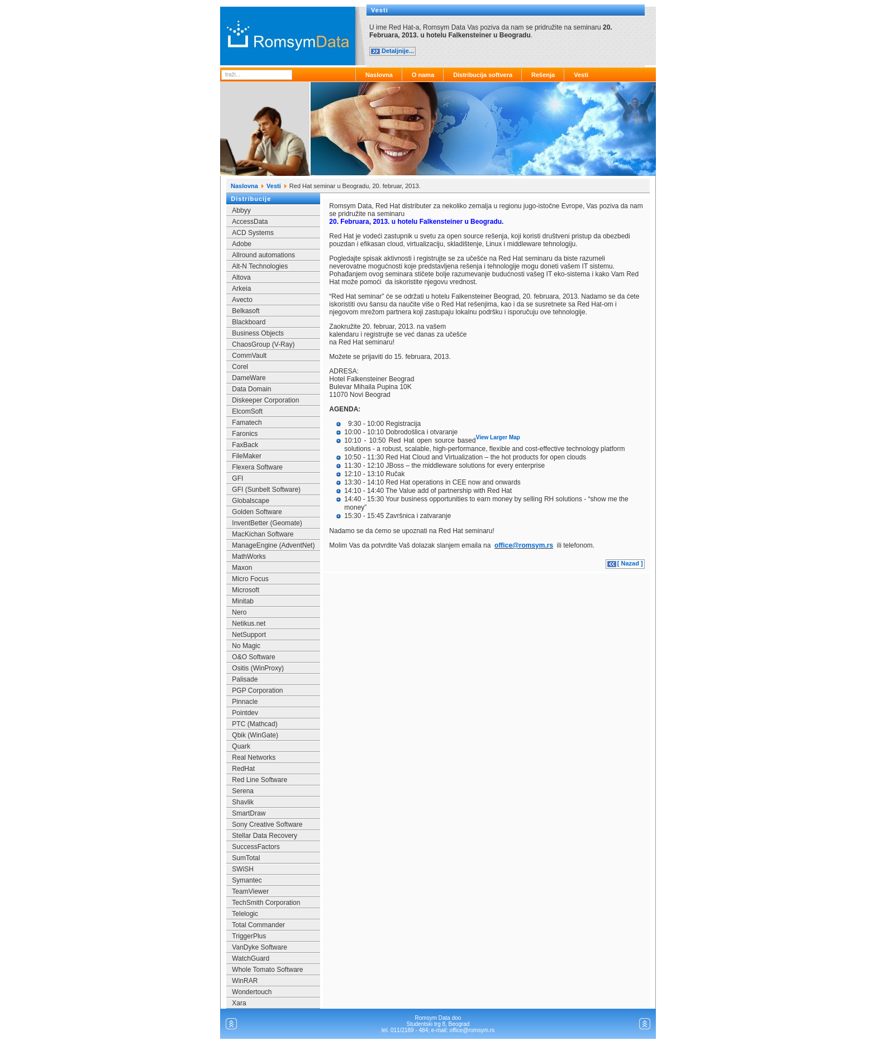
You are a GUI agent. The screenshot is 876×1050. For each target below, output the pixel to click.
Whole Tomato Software (267, 970)
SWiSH (243, 869)
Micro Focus (250, 579)
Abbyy (241, 210)
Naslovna (379, 74)
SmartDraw (248, 813)
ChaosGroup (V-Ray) (263, 344)
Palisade (245, 679)
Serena (243, 791)
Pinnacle (245, 702)
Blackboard (248, 322)
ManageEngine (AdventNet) (273, 545)
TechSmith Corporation (266, 903)
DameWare (248, 378)
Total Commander (258, 925)
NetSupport (249, 635)
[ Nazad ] (630, 563)
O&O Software (253, 657)
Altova (241, 277)
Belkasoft (245, 311)
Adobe (241, 244)
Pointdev (245, 713)
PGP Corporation (257, 690)
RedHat (243, 769)
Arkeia (241, 289)
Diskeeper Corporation (265, 400)
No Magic (246, 646)
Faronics (245, 434)
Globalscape (250, 501)
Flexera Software (257, 467)
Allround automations (263, 255)
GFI (237, 478)
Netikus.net (248, 623)
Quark (241, 746)
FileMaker (246, 456)
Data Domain (251, 389)
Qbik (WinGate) (255, 735)
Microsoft (245, 590)
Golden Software (257, 512)
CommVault (249, 355)
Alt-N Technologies (260, 266)
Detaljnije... (398, 50)
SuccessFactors (255, 847)
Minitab (243, 601)
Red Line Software (259, 780)
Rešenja (543, 74)
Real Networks (253, 757)
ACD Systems (253, 233)
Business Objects (258, 333)
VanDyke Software (259, 947)
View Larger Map (498, 437)
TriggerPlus (249, 936)
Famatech (246, 422)
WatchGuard (250, 958)
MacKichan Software (262, 534)
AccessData (250, 222)
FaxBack (245, 445)
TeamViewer (250, 891)
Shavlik (243, 802)
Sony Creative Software (267, 824)
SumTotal (246, 858)
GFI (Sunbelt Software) (266, 489)
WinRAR (245, 981)
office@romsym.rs (523, 545)
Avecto (242, 300)
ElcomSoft (247, 411)
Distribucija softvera (482, 74)
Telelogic (245, 914)
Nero (239, 612)
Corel (240, 367)
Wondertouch (252, 992)
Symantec (246, 880)
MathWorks (248, 556)
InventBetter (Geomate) (267, 523)
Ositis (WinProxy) (258, 668)
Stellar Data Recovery (264, 836)
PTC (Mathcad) (254, 724)
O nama (423, 74)
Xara (239, 1003)
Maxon (242, 568)
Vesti (581, 74)
